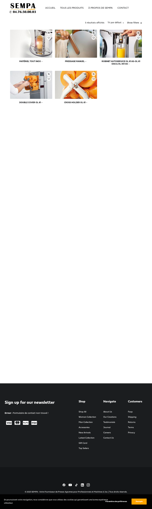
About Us (107, 412)
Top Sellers (84, 448)
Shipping (132, 417)
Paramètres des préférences (116, 506)
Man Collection (86, 422)
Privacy (131, 433)
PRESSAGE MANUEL (100, 51)
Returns (131, 422)
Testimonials (109, 422)
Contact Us (108, 438)
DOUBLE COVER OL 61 (71, 84)
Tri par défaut (115, 23)
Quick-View (80, 33)
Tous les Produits (72, 8)
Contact (123, 8)
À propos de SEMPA (100, 8)
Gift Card (83, 443)
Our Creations (109, 417)
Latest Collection (86, 438)
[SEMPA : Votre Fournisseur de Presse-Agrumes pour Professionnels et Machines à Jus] (23, 8)
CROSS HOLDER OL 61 (99, 84)
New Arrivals (85, 433)
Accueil (50, 8)
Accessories (84, 427)
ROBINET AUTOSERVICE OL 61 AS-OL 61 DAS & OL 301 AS (129, 53)
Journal (106, 427)
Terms (131, 427)
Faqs (130, 412)
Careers (107, 433)
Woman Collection (87, 417)
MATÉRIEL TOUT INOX (71, 51)
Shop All (82, 412)
